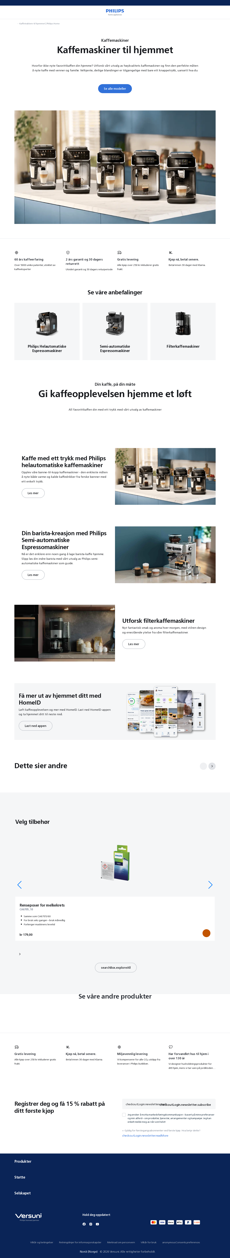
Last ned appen (35, 725)
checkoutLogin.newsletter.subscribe (185, 1104)
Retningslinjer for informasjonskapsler (80, 1242)
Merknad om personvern (121, 1242)
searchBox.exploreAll (116, 967)
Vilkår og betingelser (41, 1242)
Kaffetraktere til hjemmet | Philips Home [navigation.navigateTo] (39, 23)
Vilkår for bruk (149, 1242)
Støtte (115, 1177)
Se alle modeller (115, 88)
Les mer (33, 493)
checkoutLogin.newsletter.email (146, 1104)
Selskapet (115, 1193)
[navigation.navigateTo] (15, 23)
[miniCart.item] (222, 12)
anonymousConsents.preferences (181, 1242)
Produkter (115, 1161)
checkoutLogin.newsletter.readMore (145, 1135)
